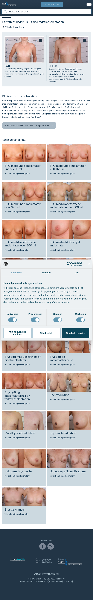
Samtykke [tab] (16, 272)
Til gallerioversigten (13, 27)
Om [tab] (77, 272)
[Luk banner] (88, 264)
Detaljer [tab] (46, 272)
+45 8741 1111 (27, 581)
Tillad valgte (46, 333)
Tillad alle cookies (75, 333)
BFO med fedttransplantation (29, 125)
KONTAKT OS (52, 4)
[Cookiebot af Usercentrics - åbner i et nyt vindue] (69, 264)
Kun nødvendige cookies (17, 333)
